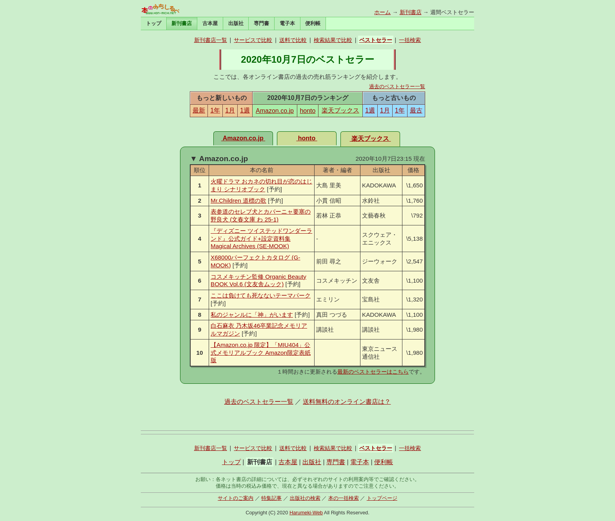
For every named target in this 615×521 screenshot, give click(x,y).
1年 (215, 110)
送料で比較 (293, 40)
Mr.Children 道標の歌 (238, 200)
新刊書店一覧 (210, 40)
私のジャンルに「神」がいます (252, 314)
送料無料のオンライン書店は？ (347, 401)
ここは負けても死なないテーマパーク (261, 295)
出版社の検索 (305, 498)
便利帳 (312, 23)
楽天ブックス (340, 110)
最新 (199, 110)
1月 (230, 110)
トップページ (382, 498)
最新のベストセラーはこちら (373, 372)
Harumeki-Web (306, 513)
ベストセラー (375, 40)
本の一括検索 (343, 498)
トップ (153, 23)
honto (307, 110)
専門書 (261, 23)
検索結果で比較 (333, 40)
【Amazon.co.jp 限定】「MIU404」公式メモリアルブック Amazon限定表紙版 (261, 352)
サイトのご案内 (235, 498)
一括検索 (410, 40)
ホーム (382, 12)
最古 (416, 110)
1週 (245, 110)
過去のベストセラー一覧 (397, 86)
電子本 (287, 23)
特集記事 (271, 498)
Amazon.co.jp (275, 110)
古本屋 (210, 23)
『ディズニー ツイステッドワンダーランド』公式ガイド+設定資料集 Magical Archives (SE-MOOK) (261, 238)
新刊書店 (411, 12)
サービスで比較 (253, 40)
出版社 (236, 23)
